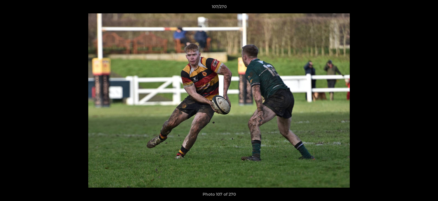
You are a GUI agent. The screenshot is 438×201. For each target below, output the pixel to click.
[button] (428, 8)
